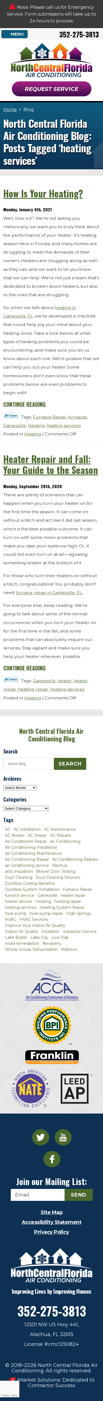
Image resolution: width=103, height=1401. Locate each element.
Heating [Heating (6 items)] (43, 901)
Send (79, 1195)
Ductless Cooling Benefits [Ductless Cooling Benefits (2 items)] (30, 883)
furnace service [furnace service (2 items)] (19, 895)
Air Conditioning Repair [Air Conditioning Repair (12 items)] (27, 859)
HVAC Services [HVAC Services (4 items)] (34, 919)
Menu (17, 34)
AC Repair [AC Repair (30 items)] (37, 835)
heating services (64, 425)
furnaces (77, 417)
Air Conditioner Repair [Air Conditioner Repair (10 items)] (26, 841)
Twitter (40, 1137)
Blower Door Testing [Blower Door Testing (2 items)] (55, 871)
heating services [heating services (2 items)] (20, 907)
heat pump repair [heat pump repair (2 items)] (46, 913)
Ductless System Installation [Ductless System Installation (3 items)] (32, 889)
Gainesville (14, 425)
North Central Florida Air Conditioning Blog (51, 734)
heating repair (33, 689)
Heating (36, 425)
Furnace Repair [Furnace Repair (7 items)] (77, 889)
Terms (15, 1395)
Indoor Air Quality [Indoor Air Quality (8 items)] (21, 931)
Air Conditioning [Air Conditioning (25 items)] (65, 841)
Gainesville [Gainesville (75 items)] (47, 895)
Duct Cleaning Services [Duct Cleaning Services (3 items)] (58, 877)
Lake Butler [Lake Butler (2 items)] (16, 937)
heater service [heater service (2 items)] (18, 901)
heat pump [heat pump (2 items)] (15, 913)
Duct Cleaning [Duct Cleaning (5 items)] (18, 877)
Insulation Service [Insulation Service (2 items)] (80, 931)
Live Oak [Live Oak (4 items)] (60, 937)
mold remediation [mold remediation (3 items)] (22, 943)
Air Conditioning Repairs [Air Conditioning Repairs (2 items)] (75, 859)
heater (64, 680)
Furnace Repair (49, 417)
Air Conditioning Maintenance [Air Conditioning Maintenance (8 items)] (33, 853)
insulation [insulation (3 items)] (50, 931)
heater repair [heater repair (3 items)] (73, 895)
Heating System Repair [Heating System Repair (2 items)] (62, 907)
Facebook (51, 1159)
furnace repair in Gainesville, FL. (49, 592)
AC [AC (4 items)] (7, 829)
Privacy (5, 1395)
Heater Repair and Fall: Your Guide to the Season (50, 464)
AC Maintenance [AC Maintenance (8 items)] (60, 829)
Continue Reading (24, 404)
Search (70, 764)
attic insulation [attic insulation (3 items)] (19, 871)
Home (10, 109)
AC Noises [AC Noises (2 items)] (14, 835)
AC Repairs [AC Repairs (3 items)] (60, 835)
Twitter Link (10, 415)
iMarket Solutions (38, 1380)
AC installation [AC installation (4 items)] (27, 829)
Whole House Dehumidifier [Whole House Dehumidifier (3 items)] (31, 949)
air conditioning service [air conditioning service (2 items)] (27, 865)
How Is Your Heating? (43, 193)
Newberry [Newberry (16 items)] (52, 943)
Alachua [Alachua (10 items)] (59, 865)
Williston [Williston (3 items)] (69, 949)
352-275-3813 (79, 34)
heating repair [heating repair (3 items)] (67, 901)
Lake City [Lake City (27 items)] (39, 937)
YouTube (63, 1137)
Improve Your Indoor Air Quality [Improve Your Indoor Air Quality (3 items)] (35, 925)
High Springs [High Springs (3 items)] (78, 913)
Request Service (51, 89)
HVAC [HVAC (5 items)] (10, 919)
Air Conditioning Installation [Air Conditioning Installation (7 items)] (31, 847)
